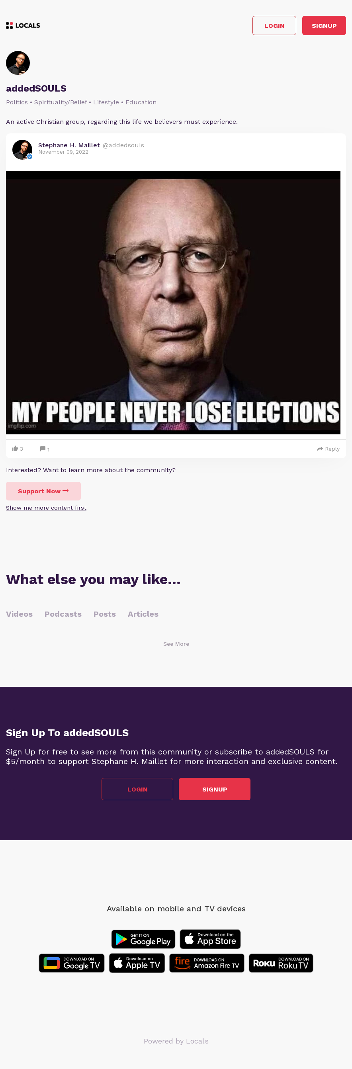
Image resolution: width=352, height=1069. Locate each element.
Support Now (43, 491)
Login (274, 25)
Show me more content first (46, 507)
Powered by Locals (176, 1041)
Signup (324, 25)
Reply (328, 449)
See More (176, 644)
